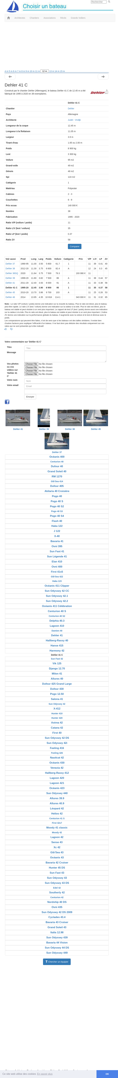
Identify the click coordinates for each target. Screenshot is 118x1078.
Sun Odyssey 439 (57, 937)
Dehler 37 (10, 263)
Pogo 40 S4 (57, 515)
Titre (9, 347)
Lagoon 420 (57, 778)
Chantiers (34, 18)
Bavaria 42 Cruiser (57, 862)
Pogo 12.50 (57, 694)
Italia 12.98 (56, 932)
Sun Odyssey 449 (57, 952)
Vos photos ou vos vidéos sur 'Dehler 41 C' (12, 370)
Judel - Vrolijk (74, 120)
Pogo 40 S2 (57, 506)
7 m (19, 71)
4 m (7, 71)
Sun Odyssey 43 (57, 877)
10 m (32, 71)
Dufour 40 (57, 466)
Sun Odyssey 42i (57, 743)
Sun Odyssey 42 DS (57, 737)
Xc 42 (57, 847)
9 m (28, 71)
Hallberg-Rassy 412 (57, 772)
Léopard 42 (57, 808)
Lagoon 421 (57, 783)
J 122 (57, 531)
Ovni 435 (57, 907)
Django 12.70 (57, 668)
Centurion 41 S (57, 818)
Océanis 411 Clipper (57, 585)
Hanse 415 (57, 645)
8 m (23, 71)
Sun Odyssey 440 (57, 793)
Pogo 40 (57, 496)
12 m (44, 71)
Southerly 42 (57, 892)
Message (11, 352)
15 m (62, 71)
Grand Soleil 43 (57, 927)
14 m (57, 71)
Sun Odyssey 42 (57, 704)
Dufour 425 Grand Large (57, 683)
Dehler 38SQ (12, 273)
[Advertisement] (57, 46)
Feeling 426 (57, 753)
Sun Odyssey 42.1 (57, 595)
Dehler (71, 108)
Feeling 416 (57, 748)
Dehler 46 (10, 297)
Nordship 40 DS (57, 902)
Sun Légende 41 (57, 556)
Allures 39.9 (57, 798)
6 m (15, 71)
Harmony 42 (57, 650)
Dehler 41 (10, 283)
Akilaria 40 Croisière (57, 491)
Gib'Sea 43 (56, 852)
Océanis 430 (57, 762)
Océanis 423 (57, 788)
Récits (63, 18)
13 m (52, 71)
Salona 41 (57, 699)
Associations (50, 18)
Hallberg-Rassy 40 (57, 640)
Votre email (12, 385)
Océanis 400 (57, 456)
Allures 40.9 (57, 803)
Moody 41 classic (57, 827)
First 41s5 (57, 571)
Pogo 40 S (57, 501)
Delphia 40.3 (57, 620)
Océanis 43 (57, 857)
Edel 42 (57, 888)
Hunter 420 (56, 718)
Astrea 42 (57, 722)
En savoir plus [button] (45, 1074)
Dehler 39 (10, 278)
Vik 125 (57, 663)
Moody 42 (57, 832)
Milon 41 (57, 673)
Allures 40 (57, 678)
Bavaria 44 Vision (57, 942)
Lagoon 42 (57, 837)
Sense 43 (57, 842)
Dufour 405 (57, 486)
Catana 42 (57, 727)
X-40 (57, 536)
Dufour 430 (57, 688)
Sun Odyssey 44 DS (57, 947)
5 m (11, 71)
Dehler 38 (10, 268)
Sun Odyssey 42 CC (57, 590)
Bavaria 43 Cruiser (57, 922)
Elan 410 (57, 561)
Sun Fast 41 (57, 551)
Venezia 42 (56, 767)
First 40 (57, 732)
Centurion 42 (57, 897)
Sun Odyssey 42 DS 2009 (57, 912)
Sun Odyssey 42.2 (57, 601)
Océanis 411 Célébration (57, 606)
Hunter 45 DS (57, 867)
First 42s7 (57, 823)
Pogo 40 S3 (57, 511)
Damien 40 (57, 630)
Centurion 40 (57, 461)
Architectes (19, 18)
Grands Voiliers (78, 18)
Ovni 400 (57, 566)
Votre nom (12, 380)
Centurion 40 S (57, 611)
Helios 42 (57, 813)
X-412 (56, 708)
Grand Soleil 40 (57, 471)
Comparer (74, 246)
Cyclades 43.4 (56, 917)
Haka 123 (57, 581)
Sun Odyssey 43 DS (57, 882)
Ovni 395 (57, 546)
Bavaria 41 (57, 541)
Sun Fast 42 (57, 659)
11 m (38, 71)
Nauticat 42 (57, 757)
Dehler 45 (10, 292)
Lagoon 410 (57, 625)
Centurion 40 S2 (57, 616)
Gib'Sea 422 (57, 576)
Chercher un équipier (56, 962)
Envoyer (30, 397)
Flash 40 (57, 521)
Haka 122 (57, 526)
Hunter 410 (56, 713)
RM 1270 (57, 476)
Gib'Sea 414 (57, 481)
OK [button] (107, 1074)
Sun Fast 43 (57, 872)
